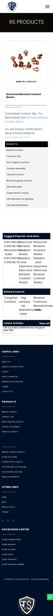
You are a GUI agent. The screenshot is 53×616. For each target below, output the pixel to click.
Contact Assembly (16, 168)
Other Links (10, 487)
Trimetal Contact (15, 174)
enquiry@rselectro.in (17, 137)
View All (44, 323)
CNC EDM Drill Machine (17, 205)
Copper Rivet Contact (18, 192)
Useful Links (10, 351)
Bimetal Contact (15, 150)
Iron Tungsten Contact (18, 162)
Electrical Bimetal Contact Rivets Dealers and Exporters (26, 254)
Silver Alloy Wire (14, 186)
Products (9, 401)
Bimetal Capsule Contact (19, 180)
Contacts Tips (14, 156)
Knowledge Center (15, 529)
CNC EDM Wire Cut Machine (20, 199)
